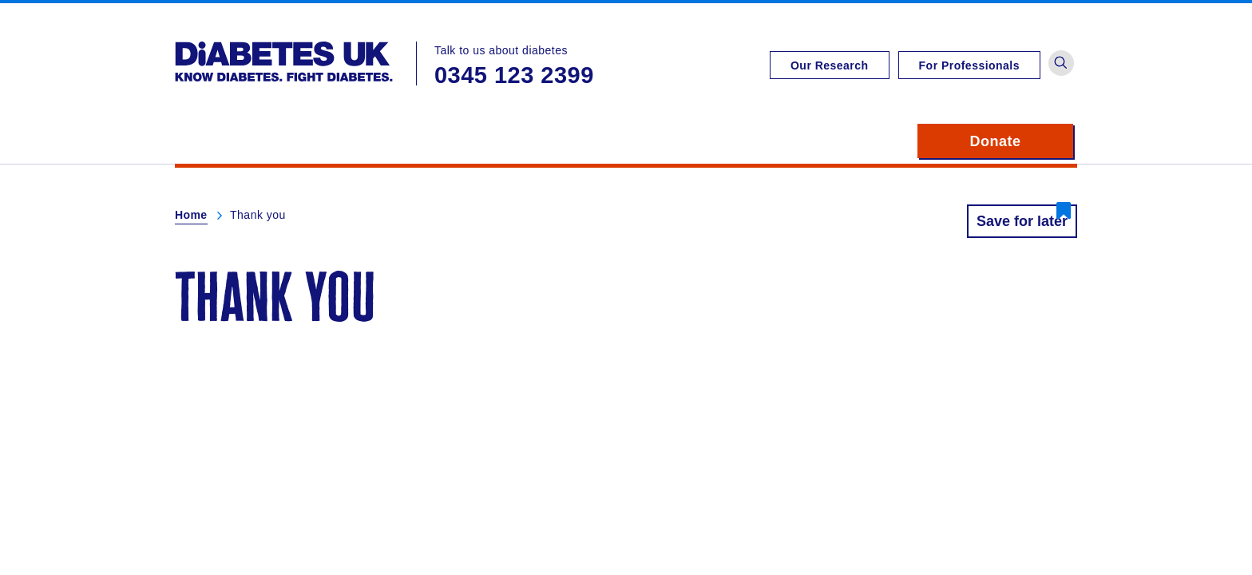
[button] (1061, 63)
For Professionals (969, 65)
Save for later (1022, 221)
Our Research (829, 65)
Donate (1021, 141)
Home (191, 214)
